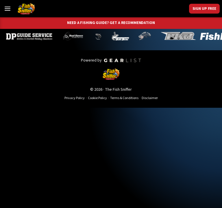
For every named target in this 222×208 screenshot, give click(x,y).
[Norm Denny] (99, 36)
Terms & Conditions (124, 98)
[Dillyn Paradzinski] (30, 36)
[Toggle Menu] (7, 8)
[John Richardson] (146, 36)
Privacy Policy (74, 98)
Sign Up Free (204, 8)
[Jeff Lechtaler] (121, 36)
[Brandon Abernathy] (75, 36)
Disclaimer (150, 98)
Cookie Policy (97, 98)
